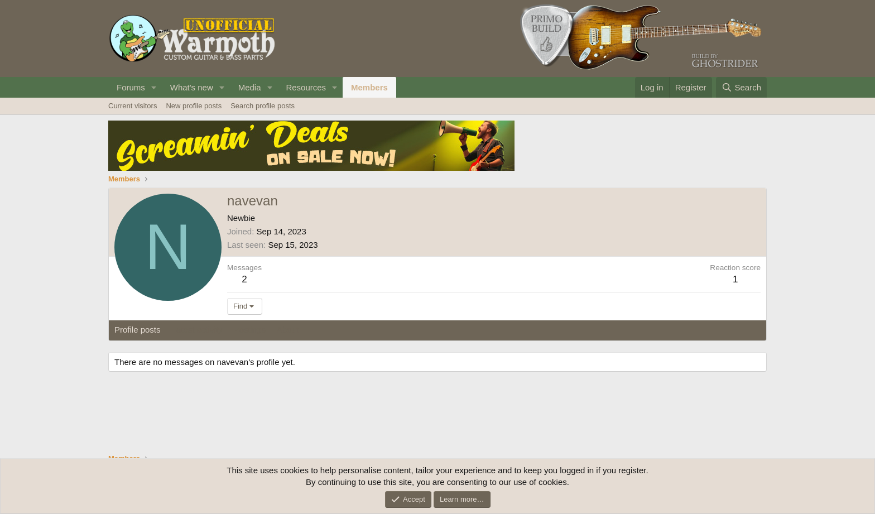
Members (369, 87)
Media (249, 87)
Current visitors (132, 106)
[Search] (741, 87)
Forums (131, 87)
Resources (306, 87)
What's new (191, 87)
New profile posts (194, 106)
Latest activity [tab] (197, 329)
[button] (154, 87)
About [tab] (288, 329)
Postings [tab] (249, 329)
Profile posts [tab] (137, 329)
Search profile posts (262, 106)
